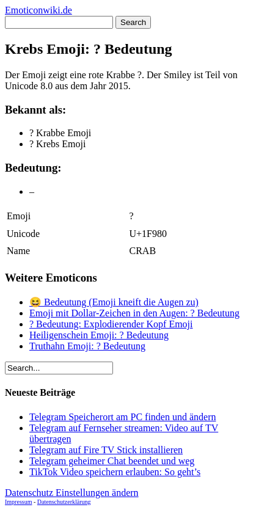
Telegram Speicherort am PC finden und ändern (122, 417)
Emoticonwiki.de (38, 10)
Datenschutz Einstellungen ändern (72, 492)
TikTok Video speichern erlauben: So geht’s (114, 472)
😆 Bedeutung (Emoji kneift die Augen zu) (114, 302)
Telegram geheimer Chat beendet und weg (111, 461)
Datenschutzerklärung (64, 501)
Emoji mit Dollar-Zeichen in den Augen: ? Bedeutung (134, 313)
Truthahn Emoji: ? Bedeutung (87, 346)
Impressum (18, 501)
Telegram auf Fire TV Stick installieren (106, 450)
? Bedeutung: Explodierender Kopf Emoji (110, 324)
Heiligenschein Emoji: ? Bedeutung (99, 335)
